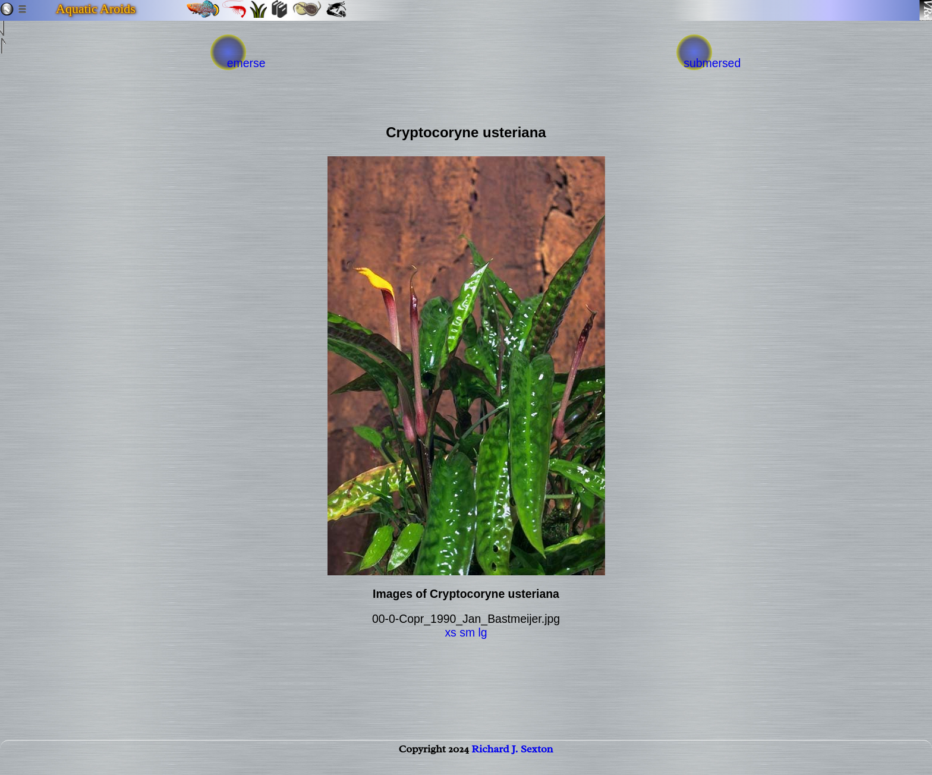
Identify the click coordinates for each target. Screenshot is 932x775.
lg (482, 632)
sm (467, 632)
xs (450, 632)
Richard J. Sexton (512, 760)
